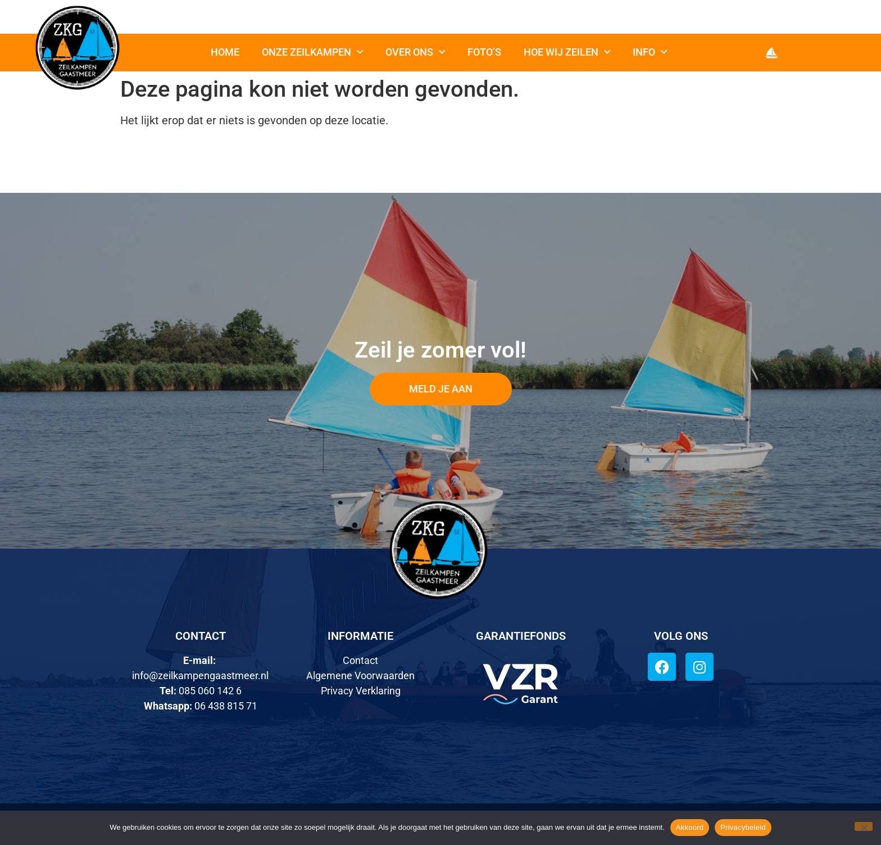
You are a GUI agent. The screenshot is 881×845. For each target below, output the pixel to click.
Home (225, 52)
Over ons (415, 52)
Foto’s (484, 52)
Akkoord (689, 827)
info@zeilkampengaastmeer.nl (200, 675)
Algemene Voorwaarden (360, 675)
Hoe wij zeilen (567, 52)
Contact (360, 660)
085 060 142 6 (210, 691)
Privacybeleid (743, 827)
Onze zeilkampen (312, 52)
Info (650, 52)
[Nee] (864, 826)
